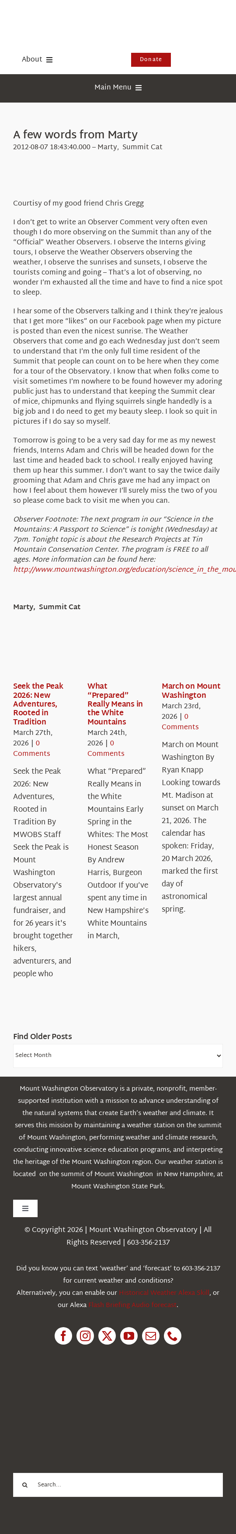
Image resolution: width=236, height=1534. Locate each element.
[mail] (151, 1336)
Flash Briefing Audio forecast (132, 1305)
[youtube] (129, 1336)
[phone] (172, 1336)
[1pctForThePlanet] (78, 1393)
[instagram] (85, 1336)
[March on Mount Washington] (193, 655)
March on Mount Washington (191, 691)
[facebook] (63, 1336)
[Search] (25, 1485)
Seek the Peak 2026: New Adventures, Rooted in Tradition (38, 704)
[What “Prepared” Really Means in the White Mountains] (118, 655)
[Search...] (118, 1485)
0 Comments (31, 749)
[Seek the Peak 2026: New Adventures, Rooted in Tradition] (44, 655)
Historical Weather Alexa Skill (164, 1293)
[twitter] (107, 1336)
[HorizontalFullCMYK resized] (78, 17)
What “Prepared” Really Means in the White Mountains (115, 704)
